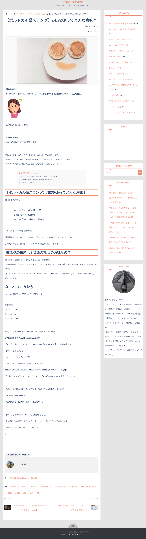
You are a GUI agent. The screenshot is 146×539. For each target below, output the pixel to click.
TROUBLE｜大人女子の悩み (120, 112)
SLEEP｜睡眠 (114, 95)
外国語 (17, 493)
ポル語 (9, 493)
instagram (14, 487)
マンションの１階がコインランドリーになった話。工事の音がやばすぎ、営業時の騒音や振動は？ (123, 212)
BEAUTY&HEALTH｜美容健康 (121, 23)
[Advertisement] (123, 144)
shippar (34, 487)
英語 (38, 493)
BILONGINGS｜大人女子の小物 (122, 29)
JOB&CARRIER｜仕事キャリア (121, 62)
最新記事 (27, 455)
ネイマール (74, 487)
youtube (44, 487)
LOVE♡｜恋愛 (115, 68)
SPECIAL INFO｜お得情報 (119, 101)
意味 (24, 493)
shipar (25, 487)
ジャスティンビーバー (59, 487)
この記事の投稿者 (14, 455)
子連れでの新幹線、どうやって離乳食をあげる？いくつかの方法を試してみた (123, 227)
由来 (31, 493)
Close (33, 173)
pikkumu (94, 31)
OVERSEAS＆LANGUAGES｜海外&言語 (24, 478)
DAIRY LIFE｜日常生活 (118, 45)
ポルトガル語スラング (88, 487)
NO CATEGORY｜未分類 (119, 79)
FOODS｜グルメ (116, 56)
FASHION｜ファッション (119, 51)
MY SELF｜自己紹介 (117, 73)
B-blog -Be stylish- (76, 535)
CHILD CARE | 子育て (118, 39)
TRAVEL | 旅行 (115, 107)
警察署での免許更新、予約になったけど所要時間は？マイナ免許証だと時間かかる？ (123, 198)
